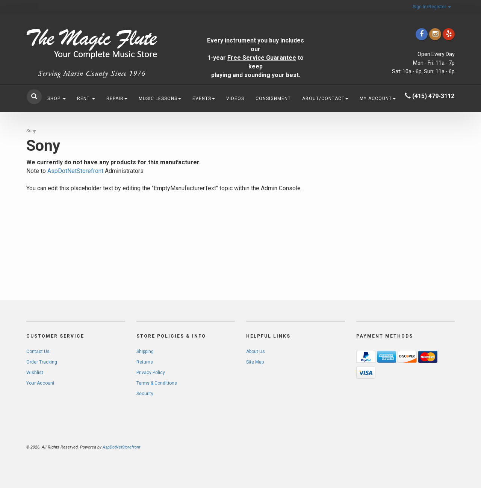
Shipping (145, 351)
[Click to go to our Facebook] (422, 34)
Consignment (273, 98)
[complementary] (426, 446)
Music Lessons (160, 98)
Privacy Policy (150, 372)
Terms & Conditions (156, 383)
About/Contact (325, 98)
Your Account (40, 383)
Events (203, 98)
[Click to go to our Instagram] (435, 34)
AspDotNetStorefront (75, 170)
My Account (378, 98)
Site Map (255, 362)
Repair (116, 98)
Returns (144, 362)
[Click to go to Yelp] (449, 34)
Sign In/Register (432, 6)
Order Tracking (41, 362)
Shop (56, 98)
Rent (86, 98)
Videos (235, 98)
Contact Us (38, 351)
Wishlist (34, 372)
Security (144, 393)
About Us (255, 351)
